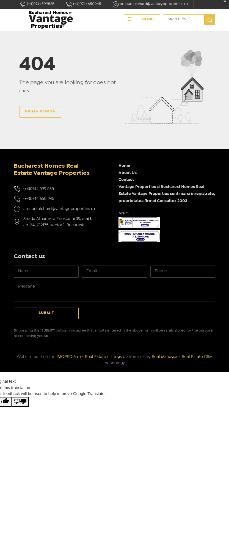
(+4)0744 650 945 (38, 198)
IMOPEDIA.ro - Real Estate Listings (89, 356)
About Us (127, 173)
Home (124, 165)
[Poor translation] (20, 402)
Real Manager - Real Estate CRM (182, 356)
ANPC (123, 213)
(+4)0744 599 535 (38, 189)
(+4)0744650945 (83, 4)
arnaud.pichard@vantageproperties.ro (150, 4)
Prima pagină (40, 111)
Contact (126, 179)
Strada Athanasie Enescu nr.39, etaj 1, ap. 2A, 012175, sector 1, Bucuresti (57, 222)
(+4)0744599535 (37, 4)
